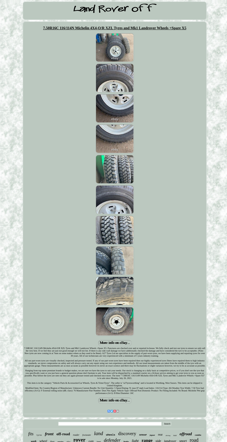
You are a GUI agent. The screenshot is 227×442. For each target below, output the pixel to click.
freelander (86, 435)
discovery (127, 433)
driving (168, 435)
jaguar (152, 435)
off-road (63, 434)
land (98, 433)
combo (198, 435)
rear (160, 434)
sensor (143, 434)
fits (30, 433)
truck (175, 435)
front (49, 434)
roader (76, 435)
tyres (39, 435)
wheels (110, 434)
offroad (186, 434)
